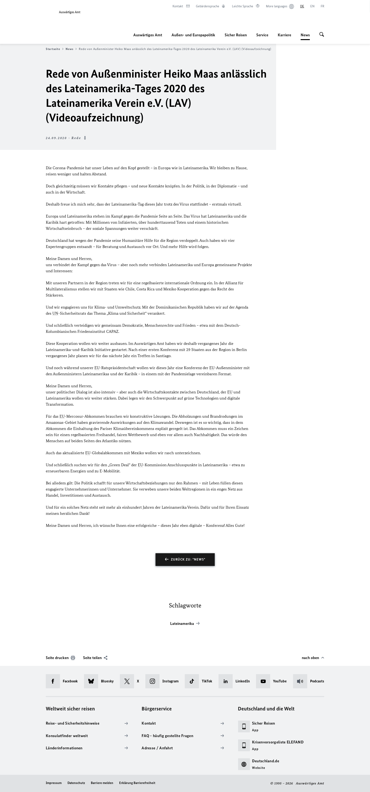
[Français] (322, 6)
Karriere (284, 35)
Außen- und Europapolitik (193, 35)
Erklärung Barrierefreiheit (137, 783)
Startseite (54, 49)
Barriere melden (102, 783)
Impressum (54, 783)
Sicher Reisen (236, 35)
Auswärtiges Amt (147, 35)
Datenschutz (76, 783)
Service (262, 35)
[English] (312, 6)
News (305, 35)
